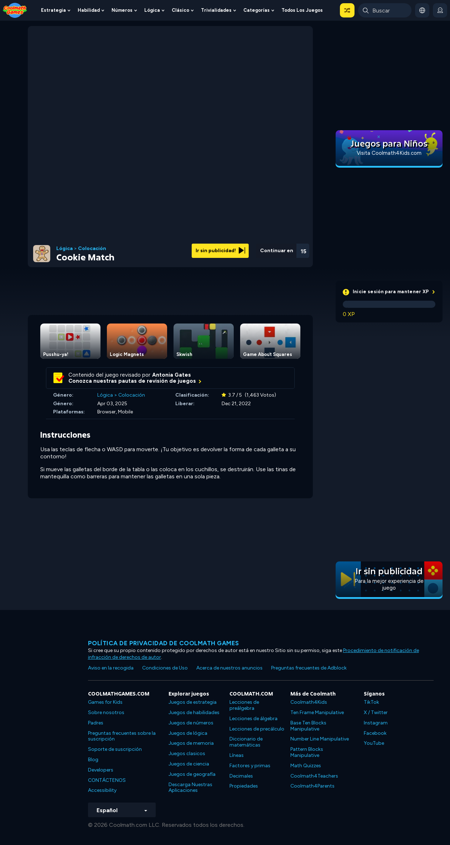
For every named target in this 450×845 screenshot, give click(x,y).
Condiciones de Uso (165, 668)
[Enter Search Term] (385, 10)
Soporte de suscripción (115, 749)
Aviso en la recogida (111, 668)
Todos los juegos (302, 10)
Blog (93, 760)
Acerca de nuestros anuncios (229, 668)
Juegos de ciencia (189, 764)
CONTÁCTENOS (107, 780)
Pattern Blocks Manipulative (306, 752)
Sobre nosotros (106, 712)
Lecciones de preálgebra (244, 705)
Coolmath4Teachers (314, 776)
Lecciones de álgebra (253, 719)
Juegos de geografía (192, 774)
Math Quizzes (305, 766)
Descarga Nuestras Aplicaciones (190, 788)
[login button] (440, 10)
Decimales (241, 776)
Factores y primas (249, 766)
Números (122, 10)
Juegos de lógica (188, 733)
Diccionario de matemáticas (246, 742)
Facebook (375, 733)
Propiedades (243, 786)
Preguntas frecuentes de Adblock (309, 668)
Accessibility (102, 790)
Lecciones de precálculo (256, 729)
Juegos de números (191, 723)
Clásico (180, 10)
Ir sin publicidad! (220, 250)
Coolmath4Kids (308, 702)
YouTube (374, 743)
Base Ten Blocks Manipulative (308, 726)
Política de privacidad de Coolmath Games (163, 643)
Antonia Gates (171, 375)
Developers (100, 770)
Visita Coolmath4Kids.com (389, 153)
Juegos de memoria (191, 743)
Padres (95, 723)
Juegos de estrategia (193, 702)
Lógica (152, 10)
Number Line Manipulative (319, 739)
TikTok (371, 702)
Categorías (256, 10)
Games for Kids (105, 702)
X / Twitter (376, 712)
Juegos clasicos (187, 753)
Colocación (92, 248)
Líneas (236, 755)
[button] (347, 10)
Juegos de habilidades (194, 712)
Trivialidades (216, 10)
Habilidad (89, 10)
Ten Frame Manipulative (317, 712)
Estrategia (53, 10)
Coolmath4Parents (312, 786)
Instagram (376, 723)
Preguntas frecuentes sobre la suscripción (122, 736)
